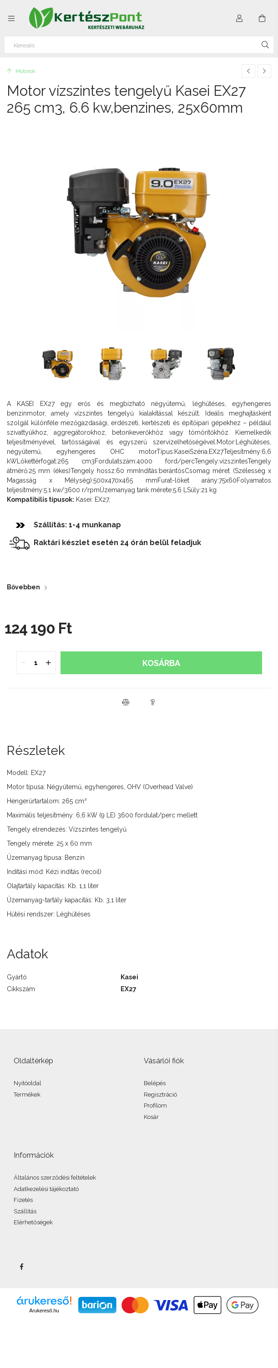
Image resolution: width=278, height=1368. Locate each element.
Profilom (155, 1105)
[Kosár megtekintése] (262, 18)
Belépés (155, 1083)
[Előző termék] (248, 71)
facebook (21, 1266)
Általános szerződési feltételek (55, 1177)
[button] (125, 702)
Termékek (27, 1094)
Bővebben (23, 587)
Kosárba (161, 663)
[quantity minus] (23, 663)
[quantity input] (36, 663)
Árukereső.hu (44, 1310)
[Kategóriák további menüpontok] (11, 18)
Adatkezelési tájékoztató (46, 1189)
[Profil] (239, 18)
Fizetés (23, 1199)
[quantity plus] (49, 663)
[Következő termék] (264, 71)
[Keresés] (139, 44)
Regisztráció (160, 1094)
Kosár (151, 1116)
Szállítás (25, 1211)
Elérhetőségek (33, 1222)
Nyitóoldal (27, 1083)
